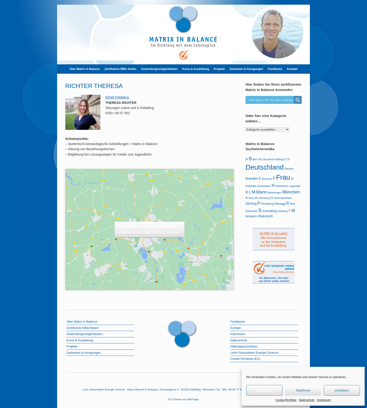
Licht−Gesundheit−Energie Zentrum (254, 352)
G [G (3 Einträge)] (292, 178)
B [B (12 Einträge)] (250, 158)
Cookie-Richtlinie (286, 400)
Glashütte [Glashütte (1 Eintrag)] (251, 186)
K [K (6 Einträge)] (247, 192)
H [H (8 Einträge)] (273, 185)
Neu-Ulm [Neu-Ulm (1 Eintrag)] (253, 198)
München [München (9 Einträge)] (291, 191)
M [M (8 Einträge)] (253, 192)
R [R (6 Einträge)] (287, 203)
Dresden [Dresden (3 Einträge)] (252, 178)
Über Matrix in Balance (85, 69)
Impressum (324, 400)
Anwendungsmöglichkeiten (159, 69)
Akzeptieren (264, 390)
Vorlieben (341, 390)
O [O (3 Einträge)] (271, 198)
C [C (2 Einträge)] (286, 159)
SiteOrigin (193, 399)
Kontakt (292, 69)
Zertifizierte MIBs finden (120, 69)
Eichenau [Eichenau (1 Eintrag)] (267, 178)
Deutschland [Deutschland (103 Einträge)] (265, 167)
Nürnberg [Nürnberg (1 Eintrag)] (264, 198)
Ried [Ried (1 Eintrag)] (292, 203)
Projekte (219, 69)
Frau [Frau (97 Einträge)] (283, 177)
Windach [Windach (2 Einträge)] (251, 216)
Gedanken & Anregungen (246, 69)
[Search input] (271, 100)
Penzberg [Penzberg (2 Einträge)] (267, 203)
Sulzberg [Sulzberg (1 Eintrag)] (282, 211)
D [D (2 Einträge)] (288, 159)
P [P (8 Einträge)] (258, 203)
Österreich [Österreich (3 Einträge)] (265, 216)
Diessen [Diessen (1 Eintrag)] (289, 168)
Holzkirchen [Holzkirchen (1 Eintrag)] (282, 186)
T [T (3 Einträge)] (289, 211)
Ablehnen (303, 390)
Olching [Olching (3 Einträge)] (251, 203)
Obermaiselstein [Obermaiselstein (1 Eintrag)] (283, 198)
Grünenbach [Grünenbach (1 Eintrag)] (264, 186)
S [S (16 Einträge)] (260, 210)
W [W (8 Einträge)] (293, 210)
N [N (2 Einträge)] (247, 198)
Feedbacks (275, 69)
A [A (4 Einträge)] (247, 159)
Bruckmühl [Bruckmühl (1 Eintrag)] (269, 159)
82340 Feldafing (117, 97)
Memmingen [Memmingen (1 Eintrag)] (275, 192)
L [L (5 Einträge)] (250, 192)
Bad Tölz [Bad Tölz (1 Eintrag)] (257, 159)
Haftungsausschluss (243, 346)
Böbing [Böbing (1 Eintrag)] (280, 159)
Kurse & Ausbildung (195, 69)
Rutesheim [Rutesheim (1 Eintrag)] (251, 211)
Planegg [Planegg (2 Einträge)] (280, 203)
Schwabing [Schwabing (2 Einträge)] (269, 211)
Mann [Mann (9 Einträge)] (261, 191)
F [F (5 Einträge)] (274, 178)
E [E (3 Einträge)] (260, 178)
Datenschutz (307, 400)
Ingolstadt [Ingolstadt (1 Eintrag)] (294, 186)
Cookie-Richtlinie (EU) (245, 359)
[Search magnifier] (298, 100)
